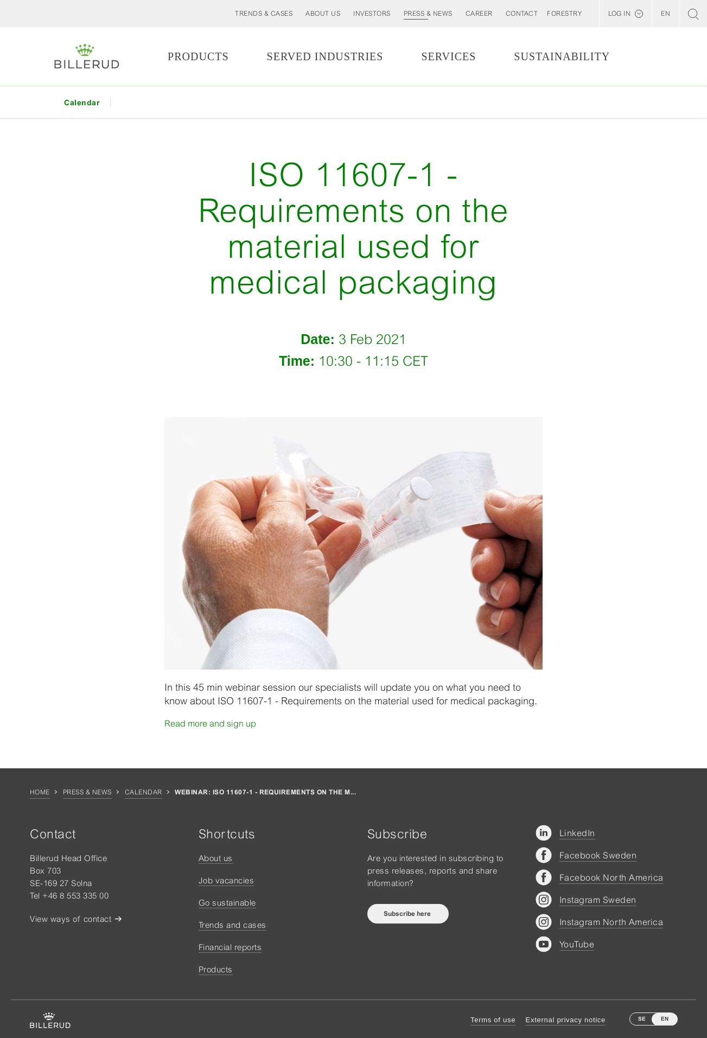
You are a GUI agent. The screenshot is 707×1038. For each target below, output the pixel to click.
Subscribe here (408, 914)
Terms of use (492, 1020)
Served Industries (325, 56)
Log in (619, 13)
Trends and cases (232, 924)
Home (40, 792)
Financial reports (230, 947)
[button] (323, 13)
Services (448, 56)
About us (216, 858)
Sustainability (562, 56)
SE (642, 1019)
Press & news (87, 792)
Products (198, 56)
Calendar (143, 792)
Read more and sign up (210, 723)
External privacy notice (566, 1020)
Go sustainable (227, 902)
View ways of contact (70, 919)
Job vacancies (226, 880)
